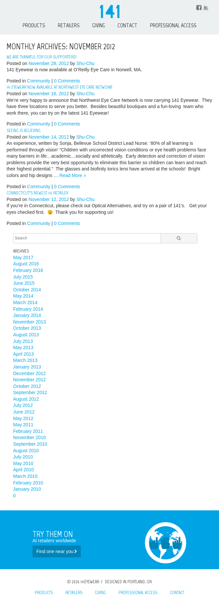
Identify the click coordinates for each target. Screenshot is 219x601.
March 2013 (25, 360)
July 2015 (23, 276)
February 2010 (28, 482)
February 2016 (28, 270)
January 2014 (27, 315)
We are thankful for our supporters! (42, 57)
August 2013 (26, 334)
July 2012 (23, 405)
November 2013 (29, 321)
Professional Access (173, 25)
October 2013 (27, 328)
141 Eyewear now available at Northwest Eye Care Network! (59, 87)
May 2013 (23, 347)
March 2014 (25, 302)
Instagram (205, 7)
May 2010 (23, 463)
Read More (72, 175)
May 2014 (23, 296)
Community (38, 80)
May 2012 (23, 418)
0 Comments (67, 80)
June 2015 (23, 283)
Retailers (68, 25)
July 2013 (23, 341)
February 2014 (28, 309)
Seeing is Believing (24, 130)
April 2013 (23, 354)
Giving (98, 25)
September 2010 (30, 444)
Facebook (199, 7)
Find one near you (56, 551)
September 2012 (30, 392)
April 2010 (23, 469)
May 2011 (23, 424)
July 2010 (23, 456)
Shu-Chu (86, 63)
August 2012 (26, 399)
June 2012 (23, 411)
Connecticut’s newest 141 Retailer (37, 193)
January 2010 (27, 489)
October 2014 (27, 289)
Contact (127, 25)
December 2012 (29, 373)
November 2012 (29, 379)
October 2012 (27, 386)
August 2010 (26, 450)
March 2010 (25, 476)
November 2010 (29, 437)
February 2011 (28, 431)
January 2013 (27, 366)
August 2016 (26, 263)
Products (34, 25)
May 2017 (23, 257)
